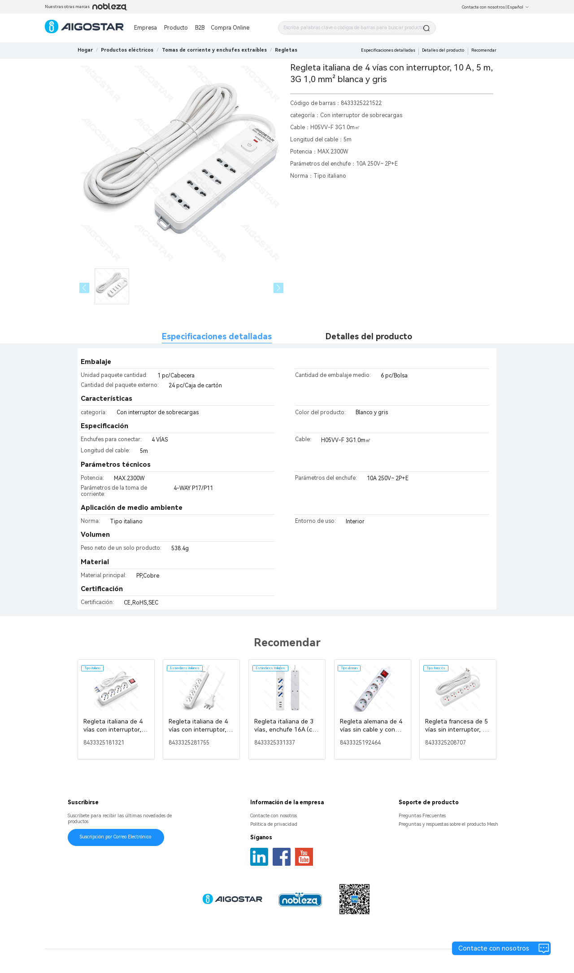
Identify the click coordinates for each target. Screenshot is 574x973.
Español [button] (518, 7)
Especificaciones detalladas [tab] (217, 336)
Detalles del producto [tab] (369, 336)
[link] (127, 50)
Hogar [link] (85, 50)
